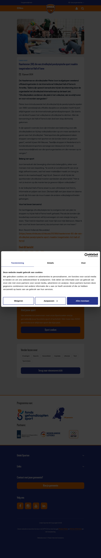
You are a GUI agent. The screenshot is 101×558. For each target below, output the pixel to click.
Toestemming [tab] (17, 263)
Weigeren (18, 301)
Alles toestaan (82, 301)
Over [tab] (83, 263)
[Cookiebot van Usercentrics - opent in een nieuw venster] (86, 255)
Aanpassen (50, 301)
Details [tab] (50, 263)
